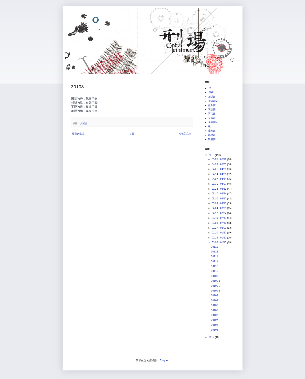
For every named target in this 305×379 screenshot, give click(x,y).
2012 (212, 337)
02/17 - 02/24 (219, 213)
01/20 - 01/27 (219, 232)
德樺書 (212, 134)
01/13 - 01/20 (219, 237)
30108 (214, 300)
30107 (214, 315)
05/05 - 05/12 (219, 159)
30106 (214, 324)
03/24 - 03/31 (219, 188)
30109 (214, 276)
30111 (214, 256)
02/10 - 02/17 (219, 218)
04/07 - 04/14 (219, 178)
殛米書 (212, 130)
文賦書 (83, 123)
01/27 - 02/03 (219, 227)
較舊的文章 (185, 133)
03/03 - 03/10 (219, 203)
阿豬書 (212, 113)
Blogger (164, 360)
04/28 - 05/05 (219, 164)
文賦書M (213, 100)
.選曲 (211, 92)
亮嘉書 (212, 118)
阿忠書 (212, 109)
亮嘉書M (213, 122)
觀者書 (212, 139)
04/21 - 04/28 (219, 169)
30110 (214, 266)
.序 (209, 88)
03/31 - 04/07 (219, 183)
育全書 (212, 105)
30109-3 (215, 290)
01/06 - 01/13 (219, 242)
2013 (212, 155)
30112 (214, 246)
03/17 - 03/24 (219, 193)
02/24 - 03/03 (219, 208)
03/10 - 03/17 (219, 198)
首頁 (131, 133)
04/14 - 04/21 (219, 174)
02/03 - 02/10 (219, 223)
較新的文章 (78, 133)
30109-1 (215, 280)
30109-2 (215, 285)
